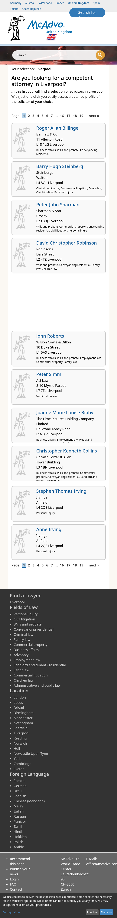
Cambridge (22, 763)
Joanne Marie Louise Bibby (64, 412)
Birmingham (24, 712)
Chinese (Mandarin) (29, 801)
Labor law (21, 670)
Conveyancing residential (34, 629)
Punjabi (20, 821)
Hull (17, 748)
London (20, 697)
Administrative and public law (37, 685)
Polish (18, 842)
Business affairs (26, 649)
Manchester (23, 718)
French (19, 780)
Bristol (19, 707)
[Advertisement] (58, 303)
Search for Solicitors (87, 13)
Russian (20, 816)
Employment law (27, 660)
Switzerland (45, 3)
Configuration (11, 912)
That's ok (106, 912)
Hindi (18, 831)
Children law (24, 680)
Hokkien (20, 836)
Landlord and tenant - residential (40, 665)
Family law (22, 639)
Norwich (20, 743)
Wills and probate (28, 624)
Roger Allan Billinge (57, 128)
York (17, 758)
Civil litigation (24, 619)
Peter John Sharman (58, 204)
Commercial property (30, 644)
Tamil (18, 826)
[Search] (100, 55)
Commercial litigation (31, 675)
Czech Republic (31, 9)
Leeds (18, 702)
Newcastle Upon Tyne (31, 753)
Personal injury (26, 614)
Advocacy (21, 655)
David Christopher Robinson (66, 243)
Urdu (18, 791)
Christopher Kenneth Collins (66, 451)
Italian (19, 811)
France (60, 3)
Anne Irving (49, 529)
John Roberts (50, 336)
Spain (96, 3)
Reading (20, 738)
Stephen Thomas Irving (61, 491)
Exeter (19, 768)
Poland (14, 9)
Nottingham (23, 723)
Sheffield (21, 728)
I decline (92, 912)
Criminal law (23, 634)
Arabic (19, 847)
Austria (29, 3)
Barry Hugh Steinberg (59, 166)
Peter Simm (48, 374)
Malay (18, 806)
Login (14, 879)
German (20, 785)
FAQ (13, 884)
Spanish (20, 796)
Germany (15, 3)
